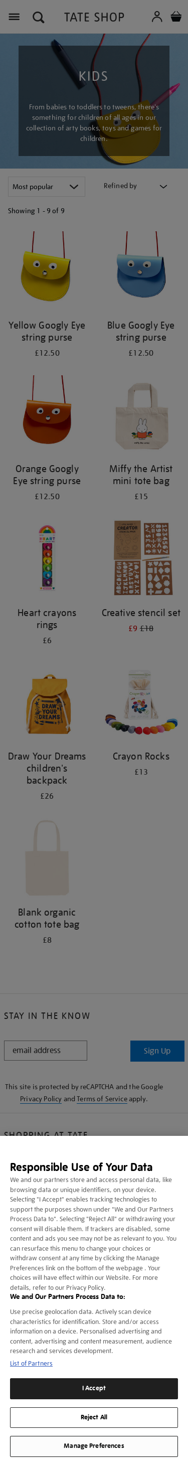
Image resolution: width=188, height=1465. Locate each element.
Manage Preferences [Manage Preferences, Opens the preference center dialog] (94, 1445)
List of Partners (31, 1363)
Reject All (94, 1417)
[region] (94, 1300)
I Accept (94, 1388)
